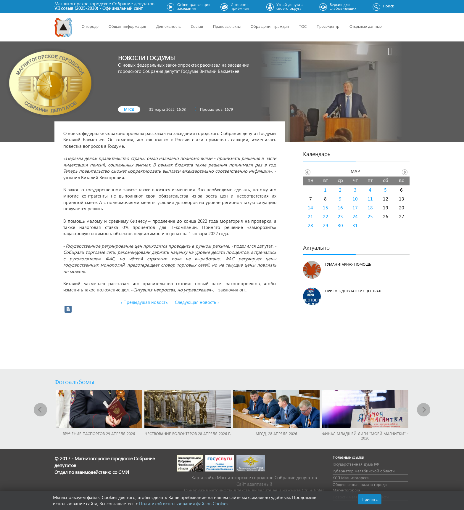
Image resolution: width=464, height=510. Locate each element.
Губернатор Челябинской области (364, 470)
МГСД (129, 109)
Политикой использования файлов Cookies (183, 503)
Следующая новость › (197, 302)
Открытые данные (365, 26)
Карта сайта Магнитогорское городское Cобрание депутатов (254, 477)
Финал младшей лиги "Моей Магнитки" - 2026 (365, 435)
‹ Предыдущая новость (144, 302)
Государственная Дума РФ (356, 463)
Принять (370, 499)
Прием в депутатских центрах (353, 291)
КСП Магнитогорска (351, 477)
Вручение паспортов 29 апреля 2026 (99, 433)
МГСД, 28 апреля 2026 (276, 433)
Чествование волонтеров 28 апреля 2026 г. (188, 433)
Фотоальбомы (74, 381)
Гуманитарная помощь (348, 264)
